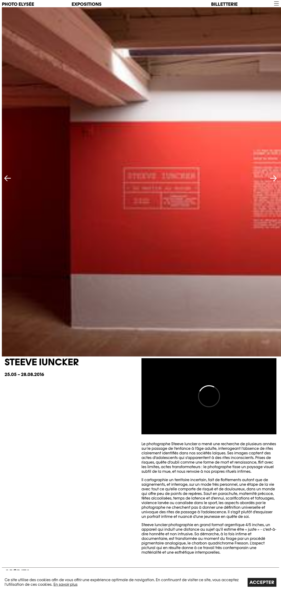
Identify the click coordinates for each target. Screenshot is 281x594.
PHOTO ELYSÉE (18, 4)
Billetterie (224, 4)
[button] (276, 3)
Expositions (87, 4)
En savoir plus (65, 584)
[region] (140, 582)
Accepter (262, 582)
